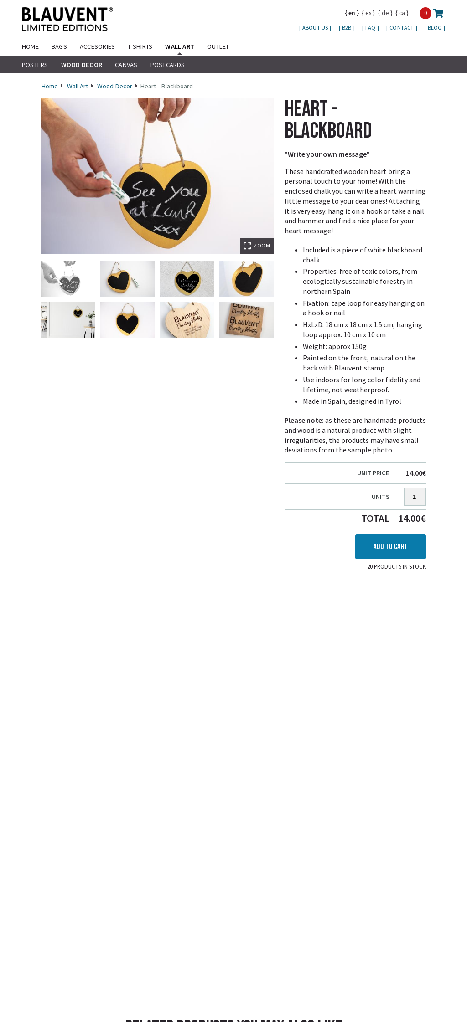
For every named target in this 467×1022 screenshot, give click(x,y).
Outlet (218, 46)
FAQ (371, 27)
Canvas (126, 65)
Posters (35, 65)
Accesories (97, 46)
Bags (59, 46)
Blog (435, 27)
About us (315, 27)
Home (30, 46)
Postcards (167, 65)
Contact (402, 27)
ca (402, 13)
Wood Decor (81, 65)
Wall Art (179, 46)
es (368, 13)
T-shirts (140, 46)
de (385, 13)
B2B (347, 27)
